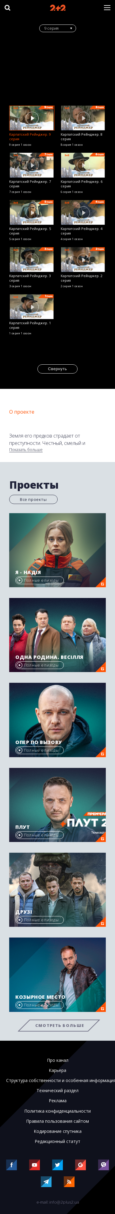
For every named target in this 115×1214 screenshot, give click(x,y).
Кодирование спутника (58, 1131)
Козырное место (40, 996)
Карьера (57, 1070)
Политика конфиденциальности (57, 1111)
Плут (22, 827)
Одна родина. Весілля (49, 657)
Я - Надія (28, 572)
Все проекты (33, 499)
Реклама (58, 1100)
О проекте (21, 411)
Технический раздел (57, 1090)
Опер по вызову (38, 742)
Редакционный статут (57, 1141)
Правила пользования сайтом (57, 1121)
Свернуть (57, 368)
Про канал (57, 1060)
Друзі (23, 911)
